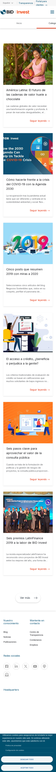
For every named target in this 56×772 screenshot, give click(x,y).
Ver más (28, 597)
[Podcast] (44, 666)
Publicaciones (9, 642)
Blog (5, 632)
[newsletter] (6, 674)
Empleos (34, 645)
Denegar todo (27, 759)
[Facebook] (6, 666)
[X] (25, 666)
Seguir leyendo (40, 121)
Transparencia (26, 3)
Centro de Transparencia (36, 633)
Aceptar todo (27, 768)
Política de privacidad (13, 745)
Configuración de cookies (15, 750)
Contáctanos (36, 640)
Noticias (7, 637)
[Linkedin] (16, 666)
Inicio (19, 23)
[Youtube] (35, 666)
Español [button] (6, 3)
